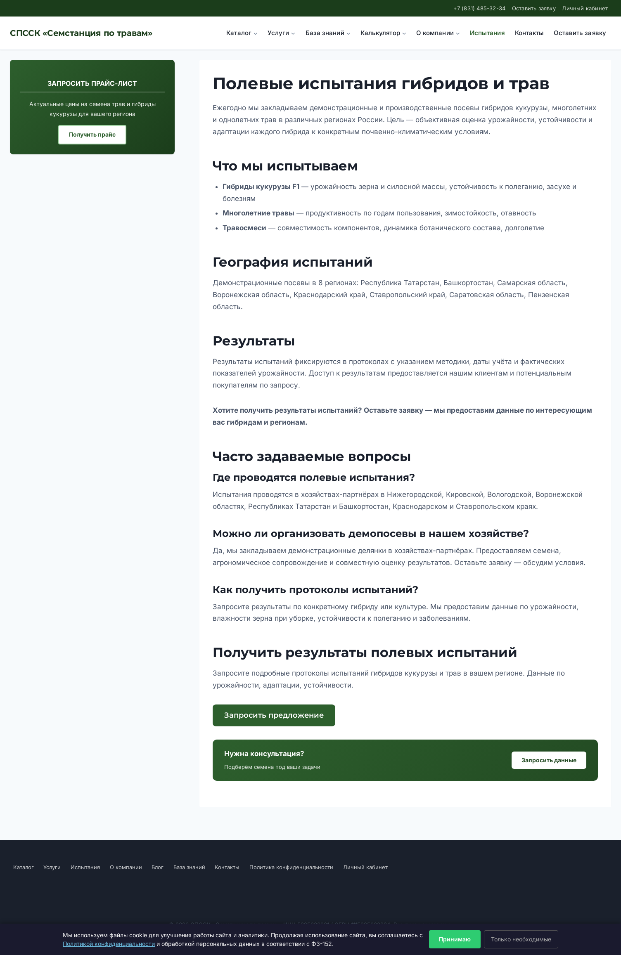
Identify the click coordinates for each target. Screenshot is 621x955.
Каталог (23, 867)
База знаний (189, 867)
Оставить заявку (534, 8)
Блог (158, 867)
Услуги (52, 867)
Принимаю (455, 939)
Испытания (487, 33)
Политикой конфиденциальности (109, 943)
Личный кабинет (585, 8)
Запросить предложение (274, 715)
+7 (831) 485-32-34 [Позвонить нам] (479, 8)
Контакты (529, 33)
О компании (126, 867)
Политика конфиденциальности (291, 867)
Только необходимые (521, 939)
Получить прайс (92, 134)
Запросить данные (548, 760)
